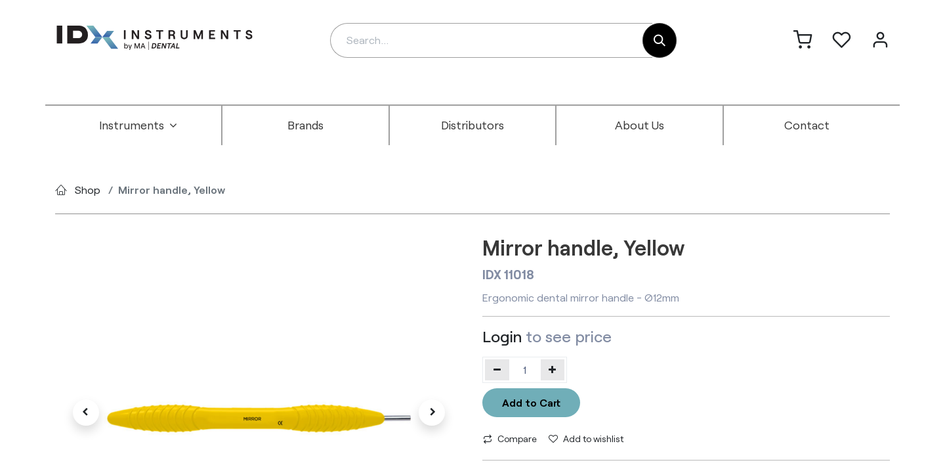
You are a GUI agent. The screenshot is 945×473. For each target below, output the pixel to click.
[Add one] (553, 369)
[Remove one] (497, 369)
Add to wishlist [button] (586, 438)
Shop (87, 189)
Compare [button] (510, 438)
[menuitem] (138, 125)
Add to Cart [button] (531, 402)
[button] (85, 412)
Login (502, 336)
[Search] (659, 40)
